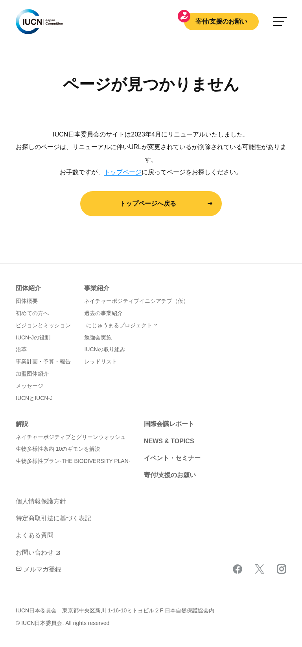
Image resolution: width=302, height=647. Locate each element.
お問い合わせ (34, 552)
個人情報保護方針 (41, 501)
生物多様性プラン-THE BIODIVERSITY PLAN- (73, 461)
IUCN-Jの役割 (33, 337)
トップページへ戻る (148, 203)
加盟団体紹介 (32, 374)
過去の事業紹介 (103, 313)
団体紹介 (28, 288)
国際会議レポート (169, 423)
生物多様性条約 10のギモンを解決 (58, 449)
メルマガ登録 (38, 569)
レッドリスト (100, 361)
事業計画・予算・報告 (43, 361)
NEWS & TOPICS (169, 441)
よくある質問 (34, 535)
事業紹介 (96, 288)
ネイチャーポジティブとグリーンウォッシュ (71, 437)
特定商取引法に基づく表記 (53, 518)
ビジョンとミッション (43, 325)
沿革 (21, 349)
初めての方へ (32, 313)
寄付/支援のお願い (221, 21)
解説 (22, 423)
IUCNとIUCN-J (34, 398)
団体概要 (27, 301)
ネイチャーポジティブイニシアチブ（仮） (136, 301)
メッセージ (29, 386)
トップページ (123, 172)
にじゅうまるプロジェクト (119, 325)
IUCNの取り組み (104, 349)
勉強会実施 (98, 337)
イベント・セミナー (172, 458)
